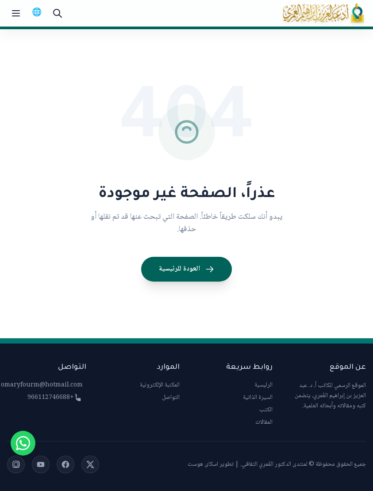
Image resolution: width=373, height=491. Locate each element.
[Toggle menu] (16, 13)
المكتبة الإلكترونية (160, 385)
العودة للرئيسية (186, 269)
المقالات (264, 422)
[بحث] (57, 13)
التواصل (171, 397)
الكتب (266, 410)
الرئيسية (263, 385)
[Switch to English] (36, 13)
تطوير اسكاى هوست (211, 464)
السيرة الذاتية (258, 397)
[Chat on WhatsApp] (23, 443)
